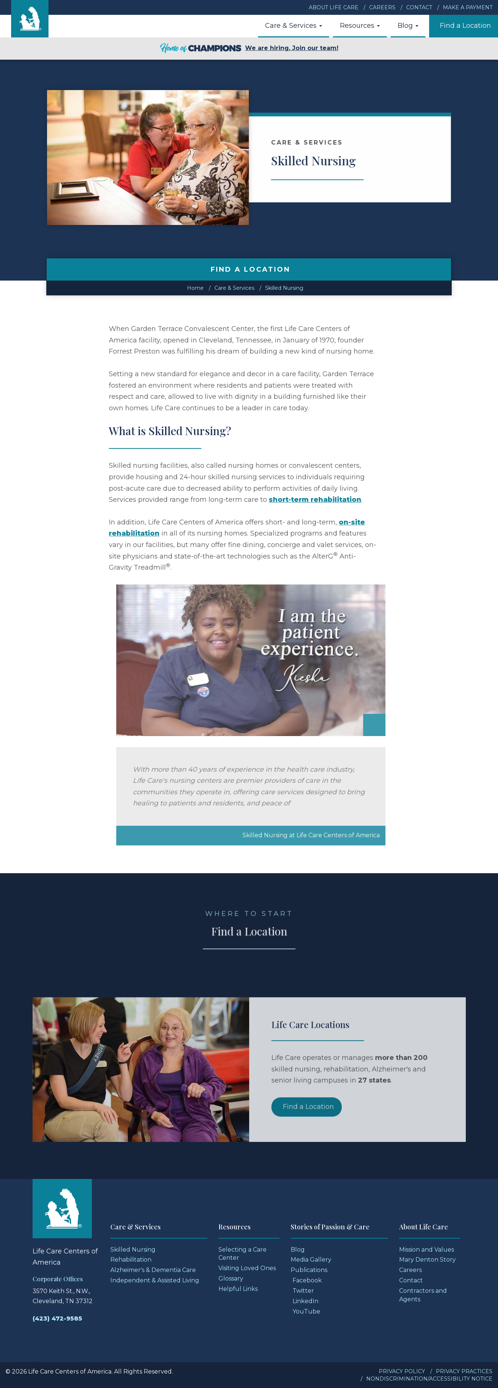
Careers (382, 7)
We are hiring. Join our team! (249, 48)
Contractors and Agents (423, 1295)
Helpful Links (238, 1288)
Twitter (303, 1290)
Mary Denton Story (427, 1259)
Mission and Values (426, 1249)
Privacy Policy (402, 1371)
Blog (408, 25)
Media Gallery (311, 1259)
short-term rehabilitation (315, 500)
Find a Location (465, 25)
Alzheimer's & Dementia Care (153, 1269)
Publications (309, 1269)
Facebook (307, 1280)
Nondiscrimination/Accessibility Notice (429, 1378)
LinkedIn (305, 1301)
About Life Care (333, 7)
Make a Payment (467, 7)
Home (195, 288)
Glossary (230, 1278)
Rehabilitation (130, 1259)
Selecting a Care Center (242, 1254)
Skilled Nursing (284, 288)
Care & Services (293, 25)
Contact (419, 7)
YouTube (306, 1311)
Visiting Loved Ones (247, 1268)
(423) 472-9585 (57, 1318)
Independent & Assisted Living (154, 1280)
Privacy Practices (464, 1371)
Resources (360, 25)
